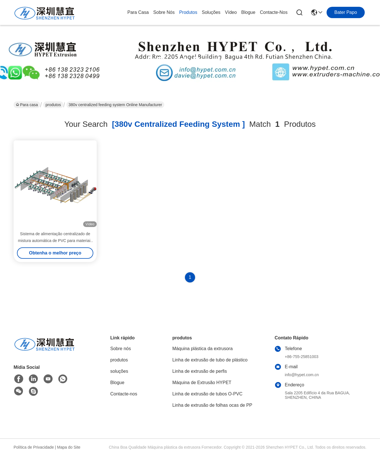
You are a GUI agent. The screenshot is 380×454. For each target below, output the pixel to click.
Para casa (138, 12)
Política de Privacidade (34, 447)
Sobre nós (164, 12)
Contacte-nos (274, 12)
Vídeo (231, 12)
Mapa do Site (69, 447)
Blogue (248, 12)
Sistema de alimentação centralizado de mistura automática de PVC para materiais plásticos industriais (55, 241)
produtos (188, 12)
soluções (211, 12)
